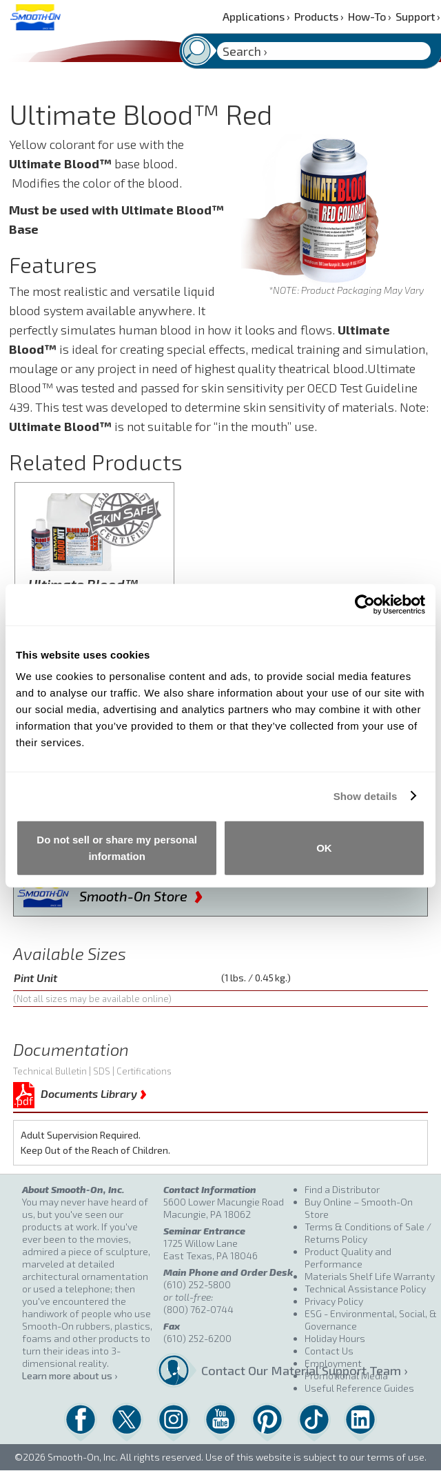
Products (319, 16)
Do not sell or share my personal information (117, 848)
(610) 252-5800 (197, 1284)
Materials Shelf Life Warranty (370, 1276)
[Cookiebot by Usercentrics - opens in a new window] (365, 604)
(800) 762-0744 (198, 1309)
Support (418, 16)
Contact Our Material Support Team (248, 1370)
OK (324, 848)
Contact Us (329, 1351)
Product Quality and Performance (348, 1257)
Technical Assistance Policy (365, 1288)
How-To (369, 16)
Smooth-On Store (141, 893)
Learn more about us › (69, 1375)
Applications (256, 16)
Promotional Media (346, 1375)
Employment (333, 1363)
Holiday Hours (335, 1338)
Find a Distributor (342, 1189)
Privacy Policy (334, 1301)
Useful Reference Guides (359, 1388)
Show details (366, 795)
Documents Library (94, 1091)
